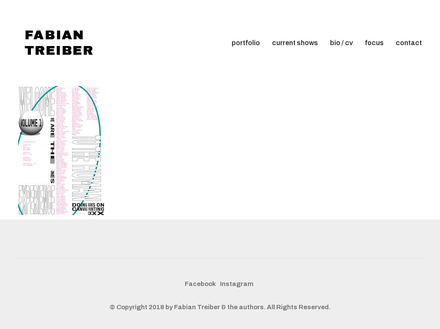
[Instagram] (237, 284)
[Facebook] (200, 284)
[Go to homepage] (61, 43)
